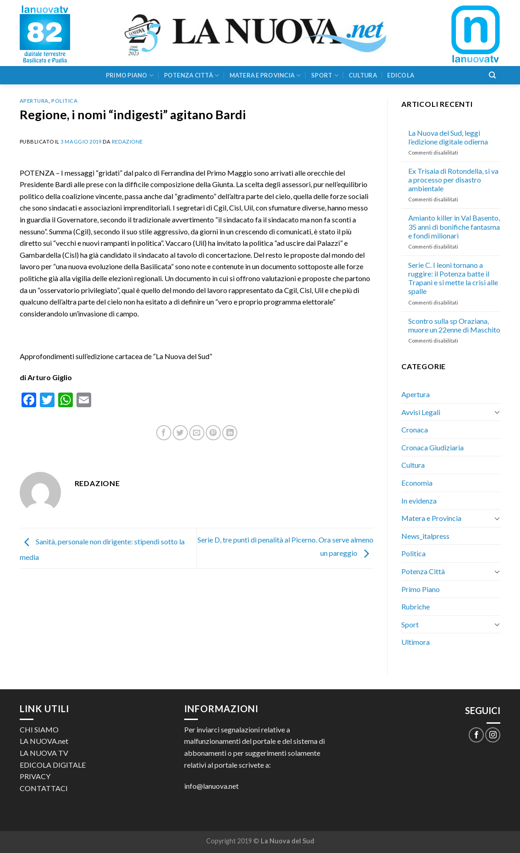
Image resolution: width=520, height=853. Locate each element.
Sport (325, 75)
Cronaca (414, 429)
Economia (416, 482)
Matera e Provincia (265, 75)
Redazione (127, 141)
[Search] (492, 75)
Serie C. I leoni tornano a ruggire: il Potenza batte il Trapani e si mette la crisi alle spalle (453, 278)
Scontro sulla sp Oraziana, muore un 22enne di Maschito (454, 325)
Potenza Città (191, 75)
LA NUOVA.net (44, 741)
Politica (64, 101)
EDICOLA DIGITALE (53, 764)
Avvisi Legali (420, 412)
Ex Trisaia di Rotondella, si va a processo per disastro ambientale (453, 179)
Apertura (34, 101)
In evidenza (419, 500)
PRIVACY (35, 776)
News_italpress (425, 536)
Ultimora (415, 641)
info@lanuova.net (211, 785)
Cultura (363, 75)
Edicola (400, 75)
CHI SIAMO (39, 729)
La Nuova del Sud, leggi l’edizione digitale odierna (448, 137)
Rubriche (415, 606)
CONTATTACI (44, 788)
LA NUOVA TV (44, 752)
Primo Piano (129, 75)
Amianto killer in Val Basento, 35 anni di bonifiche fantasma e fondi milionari (454, 226)
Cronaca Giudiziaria (432, 447)
